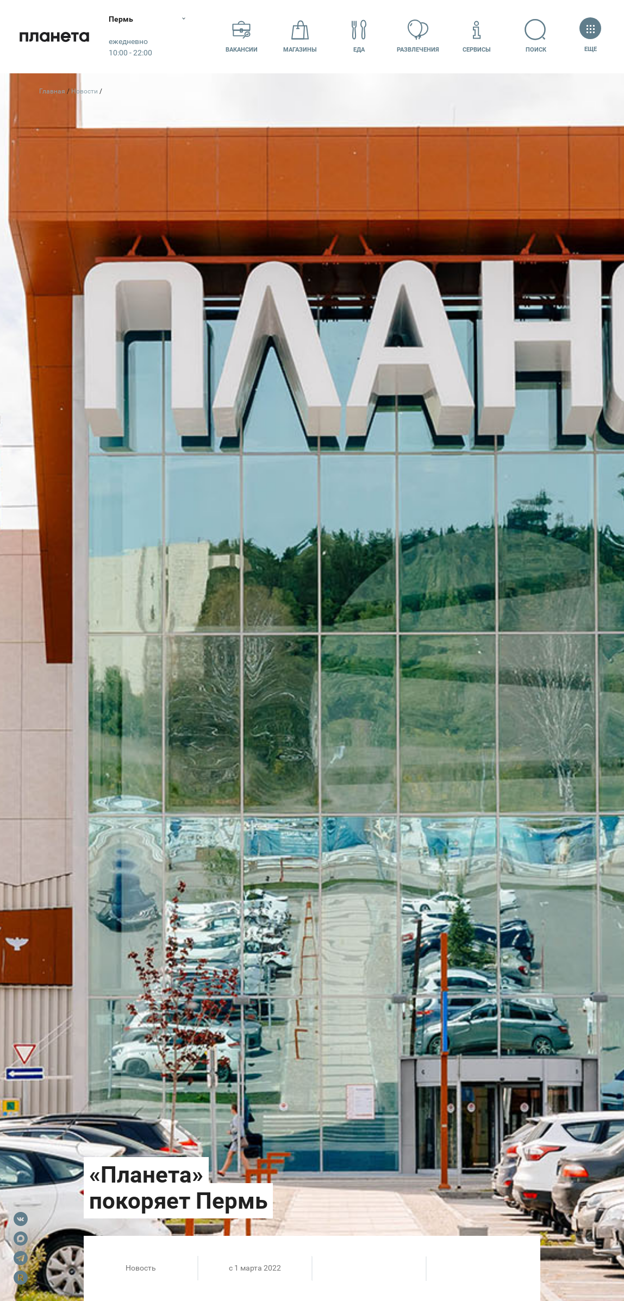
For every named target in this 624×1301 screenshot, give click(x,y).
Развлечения (418, 36)
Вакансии (242, 36)
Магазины (300, 36)
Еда (359, 36)
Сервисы (477, 36)
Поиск (535, 36)
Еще (590, 36)
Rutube (21, 1278)
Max (21, 1238)
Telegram (21, 1258)
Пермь (121, 19)
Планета (54, 36)
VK (21, 1219)
